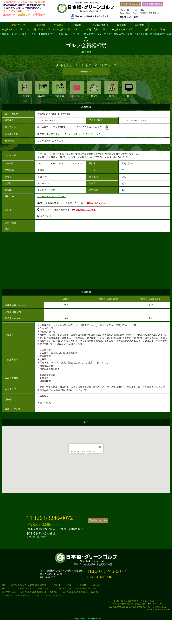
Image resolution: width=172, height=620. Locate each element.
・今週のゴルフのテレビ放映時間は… (21, 8)
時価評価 (57, 585)
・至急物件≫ (8, 14)
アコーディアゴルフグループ (51, 196)
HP (129, 89)
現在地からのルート (100, 203)
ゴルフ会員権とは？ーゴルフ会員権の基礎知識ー (29, 585)
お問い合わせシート (25, 588)
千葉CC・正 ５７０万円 (109, 29)
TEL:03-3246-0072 (133, 10)
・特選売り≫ (23, 14)
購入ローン (70, 585)
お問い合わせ (77, 89)
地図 (111, 89)
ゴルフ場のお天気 (9, 592)
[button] (86, 457)
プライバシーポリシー (62, 588)
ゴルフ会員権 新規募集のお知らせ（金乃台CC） (81, 592)
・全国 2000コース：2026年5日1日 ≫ (23, 2)
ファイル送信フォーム (53, 595)
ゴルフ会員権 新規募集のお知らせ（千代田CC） (39, 592)
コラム (37, 595)
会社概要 (83, 585)
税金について (7, 588)
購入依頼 (42, 89)
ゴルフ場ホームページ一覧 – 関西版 (15, 595)
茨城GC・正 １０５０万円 (138, 29)
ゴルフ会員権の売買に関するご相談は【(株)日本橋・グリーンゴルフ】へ (140, 604)
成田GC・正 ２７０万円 (82, 29)
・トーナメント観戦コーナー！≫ (18, 11)
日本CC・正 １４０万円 (54, 29)
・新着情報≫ (37, 14)
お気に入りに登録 (129, 17)
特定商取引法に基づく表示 (86, 588)
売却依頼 (59, 89)
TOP (3, 585)
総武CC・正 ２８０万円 (27, 29)
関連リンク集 (43, 588)
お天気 (94, 89)
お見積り (25, 89)
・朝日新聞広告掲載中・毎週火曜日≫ (23, 5)
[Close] (99, 447)
